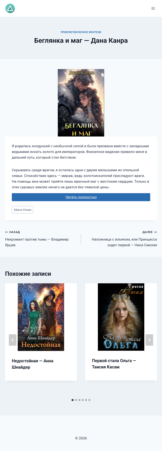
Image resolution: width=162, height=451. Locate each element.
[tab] (73, 400)
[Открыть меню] (153, 8)
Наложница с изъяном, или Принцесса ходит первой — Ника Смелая (121, 238)
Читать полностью (81, 197)
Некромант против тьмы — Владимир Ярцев (41, 238)
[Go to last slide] (12, 340)
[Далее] (149, 340)
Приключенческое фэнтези (81, 32)
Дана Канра (22, 209)
